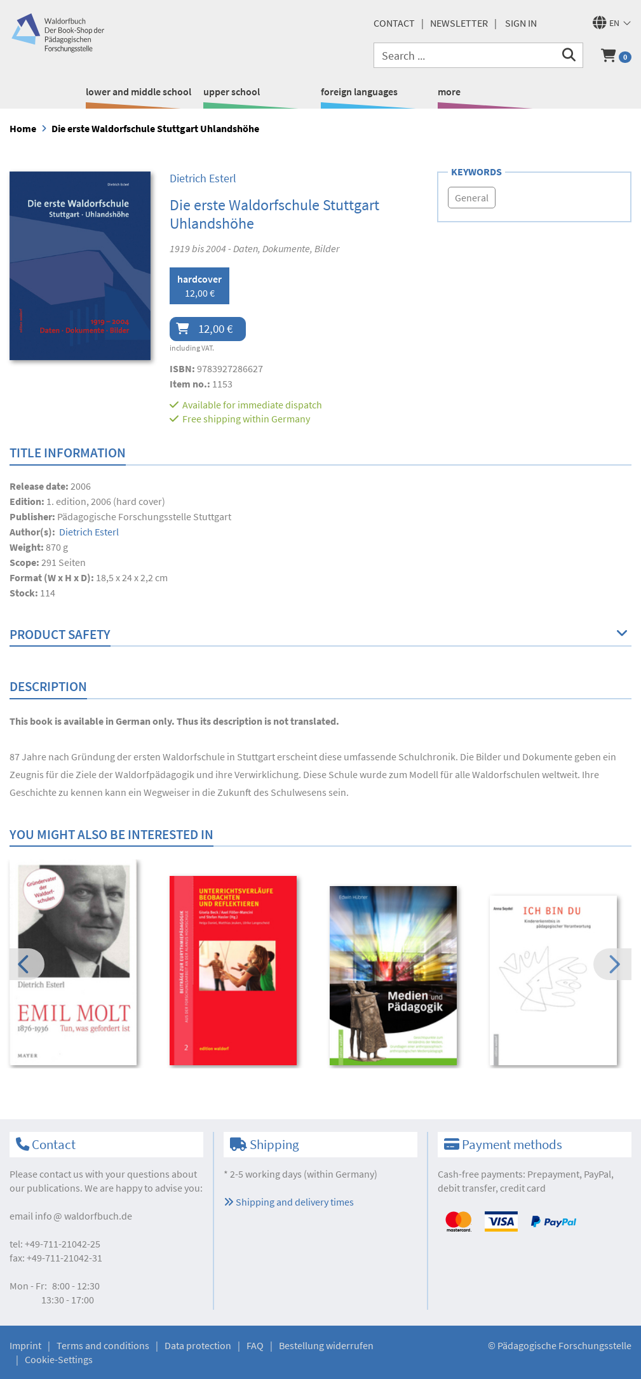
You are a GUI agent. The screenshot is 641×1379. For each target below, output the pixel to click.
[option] (81, 963)
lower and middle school (138, 91)
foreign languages (359, 91)
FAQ (255, 1345)
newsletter (459, 23)
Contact (394, 23)
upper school (231, 91)
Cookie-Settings (59, 1359)
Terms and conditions (103, 1345)
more (449, 91)
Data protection (198, 1345)
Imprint (25, 1345)
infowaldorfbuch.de (83, 1215)
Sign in (521, 23)
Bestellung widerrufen (326, 1345)
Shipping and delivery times (289, 1201)
